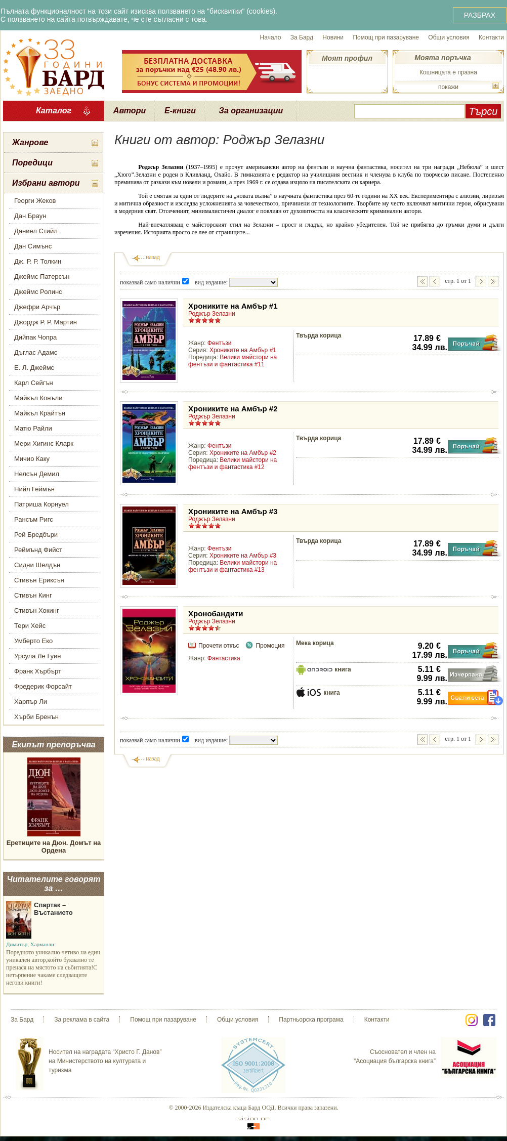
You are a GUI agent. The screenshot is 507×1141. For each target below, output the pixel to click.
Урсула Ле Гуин (37, 656)
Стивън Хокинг (36, 610)
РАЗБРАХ (479, 15)
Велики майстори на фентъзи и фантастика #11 (232, 361)
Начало (270, 37)
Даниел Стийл (36, 231)
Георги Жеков (35, 200)
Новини (333, 37)
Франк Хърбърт (37, 671)
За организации (251, 110)
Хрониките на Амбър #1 (233, 306)
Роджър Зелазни (211, 313)
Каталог (53, 110)
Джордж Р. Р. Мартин (45, 322)
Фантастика (223, 658)
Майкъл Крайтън (39, 413)
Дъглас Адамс (35, 352)
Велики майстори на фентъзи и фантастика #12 (232, 463)
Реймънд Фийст (38, 550)
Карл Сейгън (33, 383)
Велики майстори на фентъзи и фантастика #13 (232, 566)
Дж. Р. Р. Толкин (37, 261)
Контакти (491, 37)
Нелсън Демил (36, 474)
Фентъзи (219, 343)
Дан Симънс (33, 246)
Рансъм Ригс (33, 519)
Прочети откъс (218, 645)
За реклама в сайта (81, 1019)
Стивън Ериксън (39, 580)
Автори (129, 110)
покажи (448, 87)
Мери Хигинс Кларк (43, 443)
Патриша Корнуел (41, 504)
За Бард (301, 37)
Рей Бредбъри (36, 534)
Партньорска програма (311, 1019)
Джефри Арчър (37, 307)
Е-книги (180, 110)
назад (153, 257)
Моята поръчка (442, 58)
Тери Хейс (30, 625)
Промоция (270, 645)
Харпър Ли (30, 701)
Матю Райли (33, 428)
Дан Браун (30, 216)
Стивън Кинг (33, 595)
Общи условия (448, 37)
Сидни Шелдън (37, 565)
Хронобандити (215, 613)
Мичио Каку (32, 458)
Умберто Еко (33, 641)
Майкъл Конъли (38, 398)
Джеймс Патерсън (41, 276)
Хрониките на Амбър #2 (233, 408)
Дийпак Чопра (35, 337)
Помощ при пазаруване (386, 37)
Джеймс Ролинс (38, 291)
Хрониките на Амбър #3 (233, 511)
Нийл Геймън (34, 489)
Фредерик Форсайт (43, 686)
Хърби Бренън (36, 717)
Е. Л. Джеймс (34, 367)
